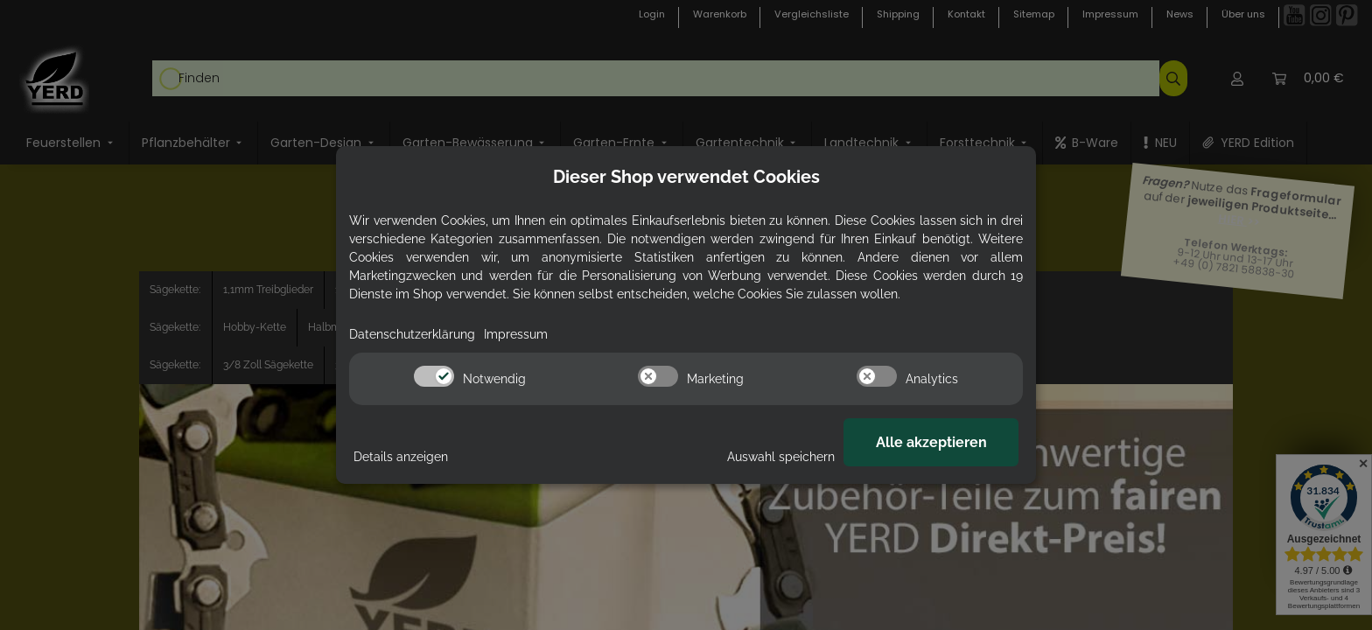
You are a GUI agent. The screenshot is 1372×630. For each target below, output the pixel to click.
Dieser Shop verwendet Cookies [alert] (686, 176)
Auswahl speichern (781, 457)
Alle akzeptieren (931, 442)
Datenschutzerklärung (412, 334)
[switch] (434, 376)
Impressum (516, 334)
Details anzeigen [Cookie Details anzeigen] (401, 457)
